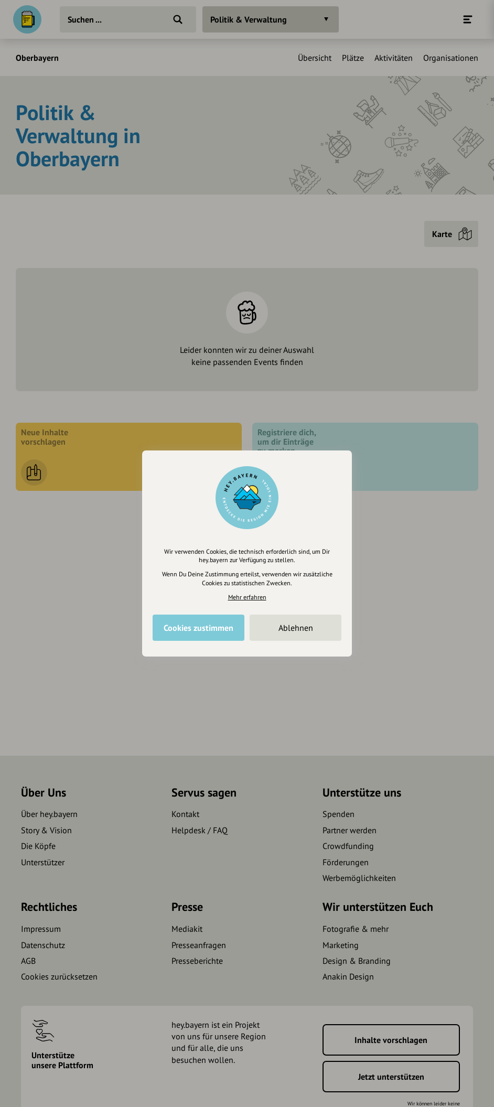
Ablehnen (295, 627)
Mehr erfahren (247, 597)
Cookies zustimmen (198, 627)
